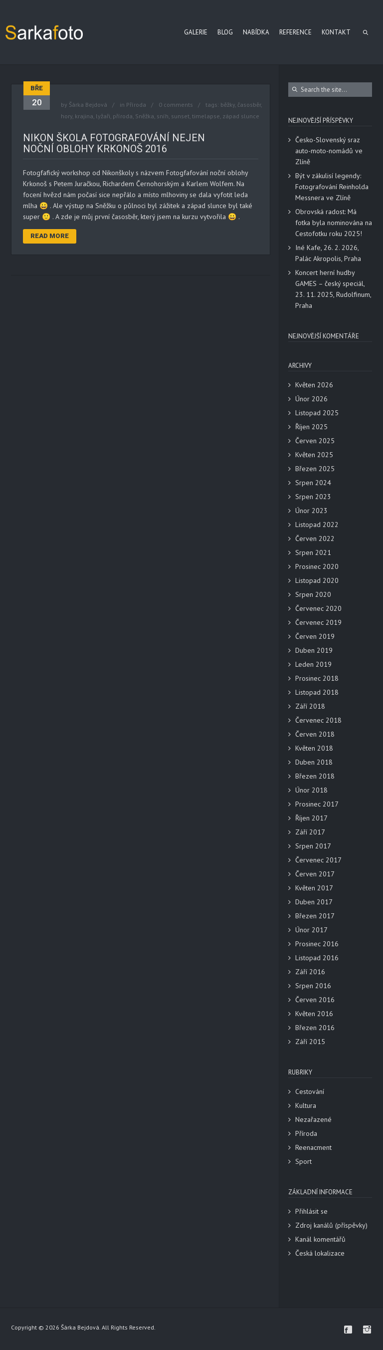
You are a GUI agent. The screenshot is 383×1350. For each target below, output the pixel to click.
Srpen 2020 (313, 594)
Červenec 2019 (318, 622)
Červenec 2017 (318, 859)
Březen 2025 (315, 468)
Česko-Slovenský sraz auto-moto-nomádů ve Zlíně (329, 150)
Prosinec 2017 (317, 804)
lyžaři (103, 116)
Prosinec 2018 (317, 678)
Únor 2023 (311, 510)
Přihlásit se (311, 1211)
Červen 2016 (315, 999)
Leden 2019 (313, 664)
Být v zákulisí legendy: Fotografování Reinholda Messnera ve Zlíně (332, 186)
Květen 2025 (314, 454)
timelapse (206, 116)
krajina (84, 116)
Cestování (309, 1091)
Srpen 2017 (313, 845)
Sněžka (144, 116)
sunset (180, 116)
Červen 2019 (315, 636)
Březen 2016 (315, 1027)
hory (66, 116)
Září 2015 (310, 1041)
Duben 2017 (314, 901)
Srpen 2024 (313, 482)
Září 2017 (310, 831)
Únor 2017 (311, 929)
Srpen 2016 (313, 985)
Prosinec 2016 (317, 943)
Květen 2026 (314, 384)
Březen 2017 (315, 915)
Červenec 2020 (318, 608)
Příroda (136, 104)
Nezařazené (313, 1119)
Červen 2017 (315, 873)
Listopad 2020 (317, 580)
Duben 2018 (314, 762)
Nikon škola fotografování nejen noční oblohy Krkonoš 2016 (114, 143)
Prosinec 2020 (317, 566)
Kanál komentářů (320, 1239)
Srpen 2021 (313, 552)
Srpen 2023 (313, 496)
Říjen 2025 (311, 426)
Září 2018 (310, 706)
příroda (123, 116)
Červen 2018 (315, 734)
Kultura (305, 1105)
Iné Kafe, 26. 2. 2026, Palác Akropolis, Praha (328, 253)
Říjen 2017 (311, 817)
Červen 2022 (315, 538)
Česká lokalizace (320, 1253)
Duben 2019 (314, 650)
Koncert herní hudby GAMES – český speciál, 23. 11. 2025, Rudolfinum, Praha (333, 289)
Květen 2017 (314, 887)
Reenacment (313, 1147)
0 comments (176, 104)
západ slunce (240, 116)
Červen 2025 (315, 440)
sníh (163, 116)
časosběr (249, 104)
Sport (303, 1161)
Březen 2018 (315, 776)
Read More (49, 236)
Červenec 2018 (318, 720)
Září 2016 (310, 971)
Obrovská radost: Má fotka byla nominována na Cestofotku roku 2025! (333, 222)
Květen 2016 (314, 1013)
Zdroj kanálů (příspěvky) (331, 1225)
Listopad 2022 (317, 524)
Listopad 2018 (317, 692)
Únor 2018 (311, 790)
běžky (227, 104)
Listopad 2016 (317, 957)
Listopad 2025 (317, 412)
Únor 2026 (311, 398)
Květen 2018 (314, 748)
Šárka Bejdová (88, 104)
